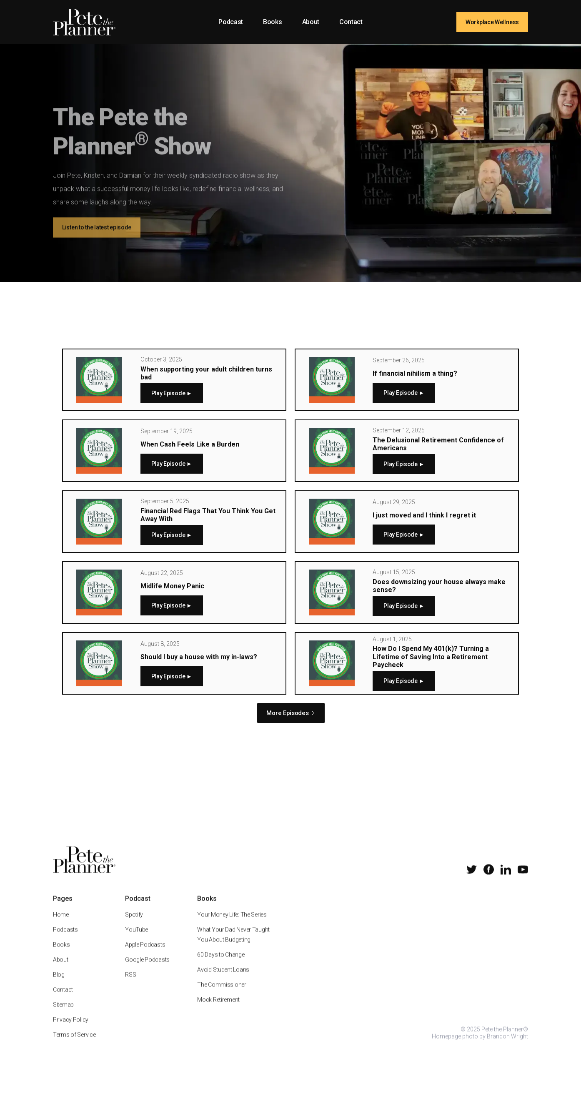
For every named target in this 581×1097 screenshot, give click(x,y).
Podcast (230, 22)
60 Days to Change (220, 965)
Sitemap (63, 1015)
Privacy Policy (70, 1030)
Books (272, 22)
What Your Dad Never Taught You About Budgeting (233, 945)
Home (61, 925)
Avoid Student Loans (223, 980)
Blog (59, 985)
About (310, 22)
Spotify (134, 925)
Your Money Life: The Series (231, 925)
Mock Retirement (218, 1010)
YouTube (136, 940)
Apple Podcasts (145, 955)
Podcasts (65, 940)
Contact (351, 22)
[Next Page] (290, 713)
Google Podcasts (147, 970)
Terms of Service (74, 1045)
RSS (130, 985)
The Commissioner (221, 995)
